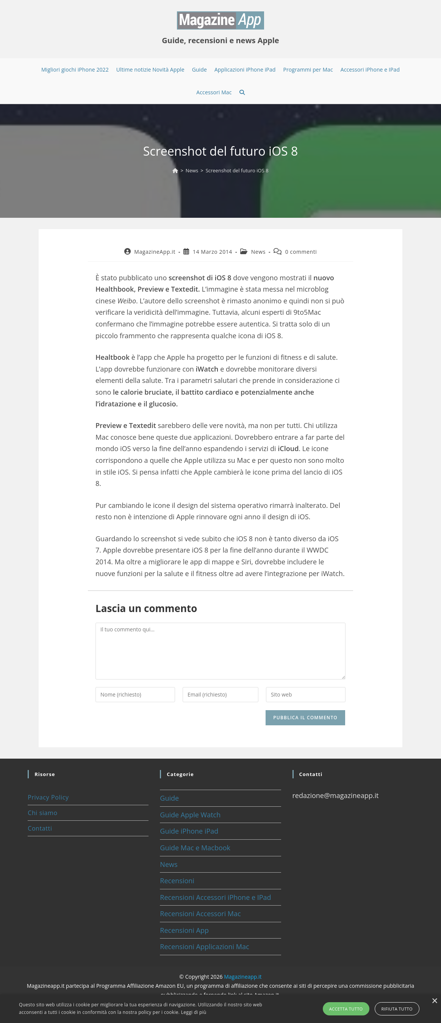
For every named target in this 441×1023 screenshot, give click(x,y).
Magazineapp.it (242, 976)
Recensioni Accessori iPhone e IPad (215, 897)
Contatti (40, 828)
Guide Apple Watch (190, 814)
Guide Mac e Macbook (195, 847)
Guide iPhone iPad (189, 831)
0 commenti (301, 251)
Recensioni (177, 880)
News (258, 251)
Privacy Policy (48, 797)
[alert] (220, 1009)
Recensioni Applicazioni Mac (204, 946)
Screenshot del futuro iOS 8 (237, 170)
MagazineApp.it (154, 251)
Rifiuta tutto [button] (397, 1009)
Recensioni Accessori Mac (200, 913)
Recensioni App (184, 930)
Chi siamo (42, 813)
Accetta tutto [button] (346, 1009)
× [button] (434, 1001)
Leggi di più (193, 1012)
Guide (169, 798)
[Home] (175, 170)
